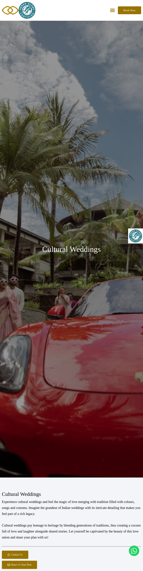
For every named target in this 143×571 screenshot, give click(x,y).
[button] (112, 10)
